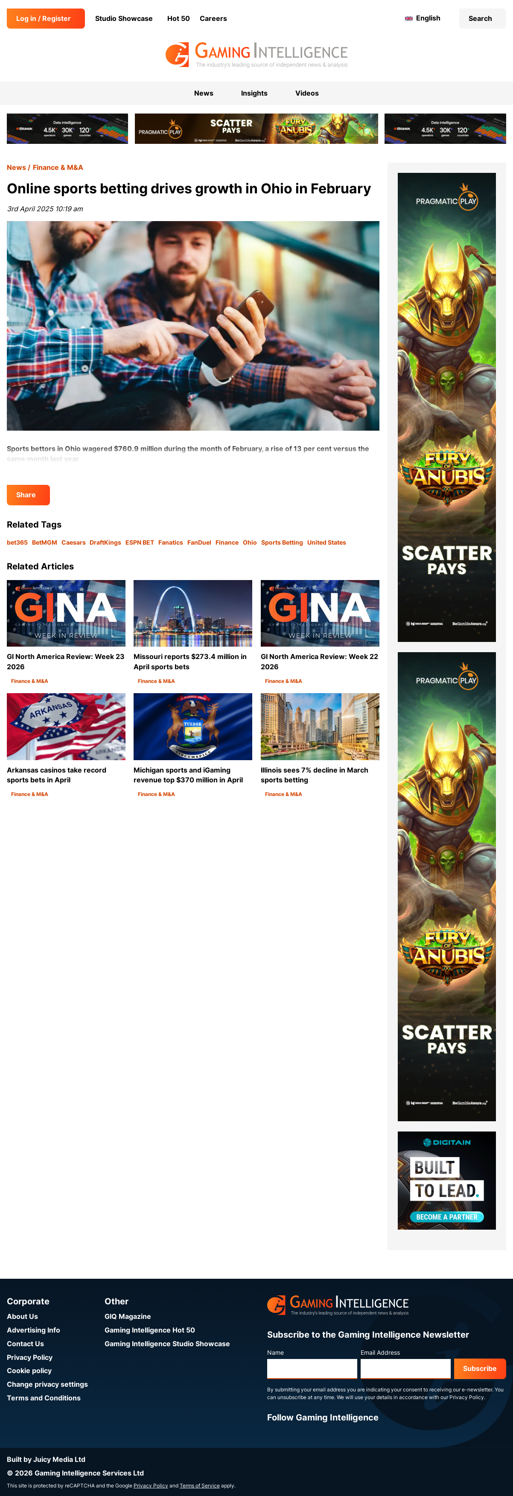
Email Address (380, 1352)
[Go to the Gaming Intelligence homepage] (256, 55)
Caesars (73, 542)
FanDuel (199, 542)
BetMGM (44, 542)
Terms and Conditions (44, 1398)
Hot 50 (178, 19)
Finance (227, 542)
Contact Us (25, 1344)
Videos (307, 93)
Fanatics (170, 542)
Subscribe (480, 1369)
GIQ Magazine (128, 1316)
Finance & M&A (58, 167)
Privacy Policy (29, 1357)
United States (326, 542)
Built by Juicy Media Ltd (46, 1459)
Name (275, 1352)
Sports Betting (282, 542)
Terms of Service (200, 1485)
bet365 (17, 542)
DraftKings (105, 542)
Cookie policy (29, 1371)
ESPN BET (139, 542)
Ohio (250, 542)
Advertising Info (33, 1330)
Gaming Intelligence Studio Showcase (167, 1344)
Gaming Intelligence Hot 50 (150, 1330)
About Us (22, 1316)
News (16, 167)
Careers (213, 19)
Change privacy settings (47, 1384)
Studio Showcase (124, 19)
